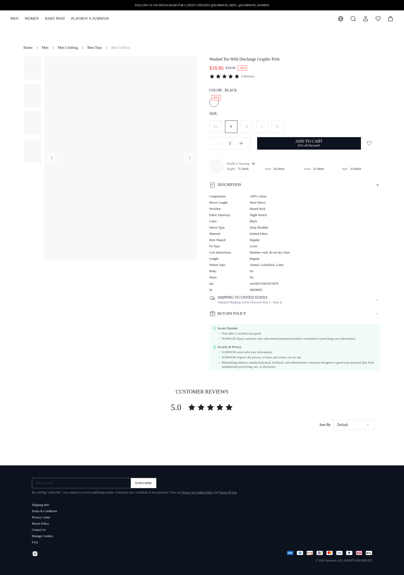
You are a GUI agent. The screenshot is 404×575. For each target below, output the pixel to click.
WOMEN (32, 19)
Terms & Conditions (44, 509)
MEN (14, 19)
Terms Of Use (228, 490)
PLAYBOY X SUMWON (90, 19)
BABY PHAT (55, 19)
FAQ (35, 540)
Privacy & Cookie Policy (197, 490)
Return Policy (40, 521)
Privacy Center (41, 515)
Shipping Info (40, 503)
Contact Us (39, 528)
